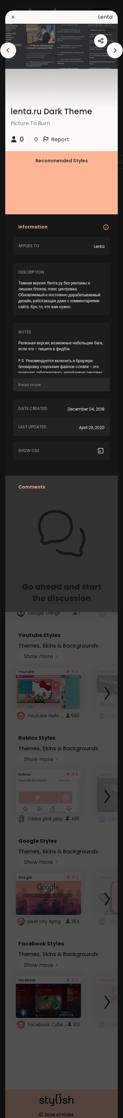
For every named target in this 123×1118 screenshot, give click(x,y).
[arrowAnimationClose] (8, 50)
